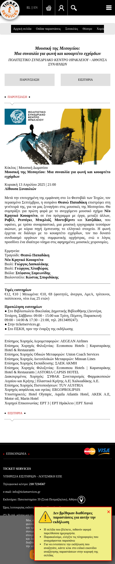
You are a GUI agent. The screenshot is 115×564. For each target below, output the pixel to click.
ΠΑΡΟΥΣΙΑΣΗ (29, 79)
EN (35, 7)
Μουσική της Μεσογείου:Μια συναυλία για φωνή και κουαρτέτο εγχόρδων (57, 51)
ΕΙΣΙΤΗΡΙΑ (85, 79)
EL (28, 7)
